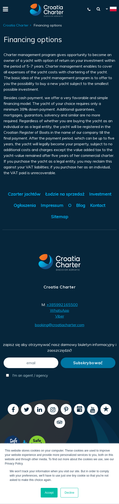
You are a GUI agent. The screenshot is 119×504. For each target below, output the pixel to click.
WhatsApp (59, 310)
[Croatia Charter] (47, 10)
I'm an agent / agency (27, 375)
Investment (100, 194)
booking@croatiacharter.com (59, 324)
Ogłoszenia (25, 205)
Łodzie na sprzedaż (64, 194)
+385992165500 (62, 304)
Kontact (97, 205)
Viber (59, 316)
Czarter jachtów (24, 194)
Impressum (52, 205)
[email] (31, 362)
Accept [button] (49, 492)
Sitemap (59, 216)
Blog (80, 205)
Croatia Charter (15, 25)
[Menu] (5, 9)
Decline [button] (69, 492)
